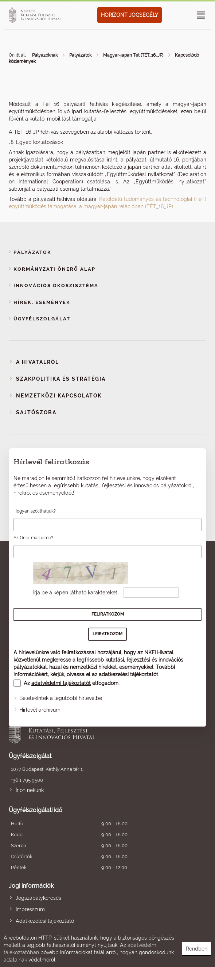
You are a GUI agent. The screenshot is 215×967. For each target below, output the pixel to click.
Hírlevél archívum (39, 710)
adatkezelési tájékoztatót (128, 674)
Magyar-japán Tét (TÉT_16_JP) (133, 55)
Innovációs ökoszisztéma (55, 285)
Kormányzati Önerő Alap (54, 269)
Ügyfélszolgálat (41, 318)
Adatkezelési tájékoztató (45, 921)
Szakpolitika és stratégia (61, 379)
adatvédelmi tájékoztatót (61, 683)
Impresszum (30, 909)
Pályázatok (80, 55)
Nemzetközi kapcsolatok (59, 396)
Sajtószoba (36, 412)
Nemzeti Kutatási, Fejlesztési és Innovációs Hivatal (88, 730)
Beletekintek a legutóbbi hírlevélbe (60, 698)
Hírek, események (41, 302)
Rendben (196, 949)
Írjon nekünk (30, 790)
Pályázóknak (45, 55)
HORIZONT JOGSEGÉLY (129, 15)
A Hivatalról (37, 362)
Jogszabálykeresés (38, 898)
